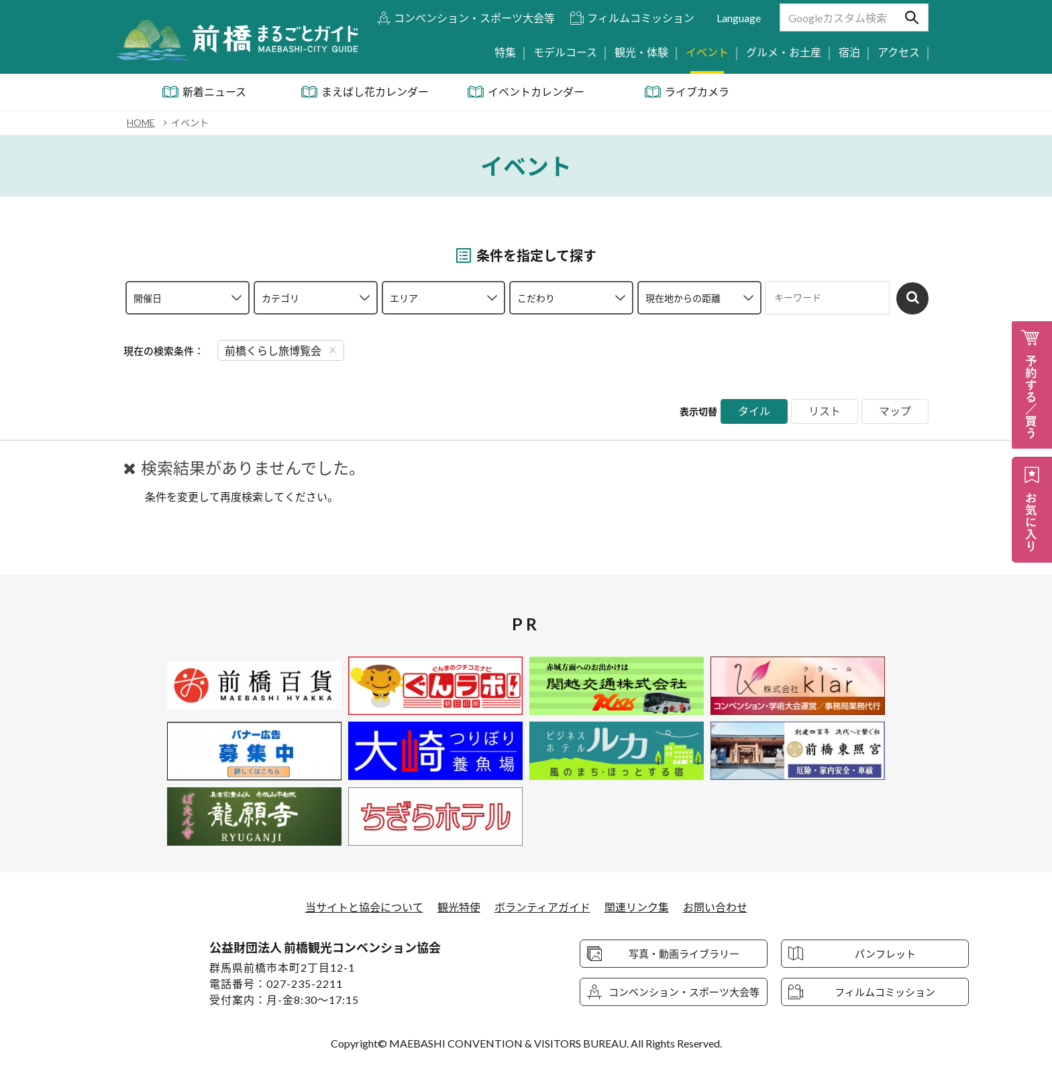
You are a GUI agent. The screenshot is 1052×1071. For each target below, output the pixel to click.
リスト (824, 411)
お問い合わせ (715, 907)
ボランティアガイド (542, 907)
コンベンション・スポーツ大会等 (474, 17)
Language (739, 17)
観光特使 (458, 907)
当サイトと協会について (364, 907)
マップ (895, 411)
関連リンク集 (636, 907)
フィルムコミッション (640, 17)
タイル (754, 411)
